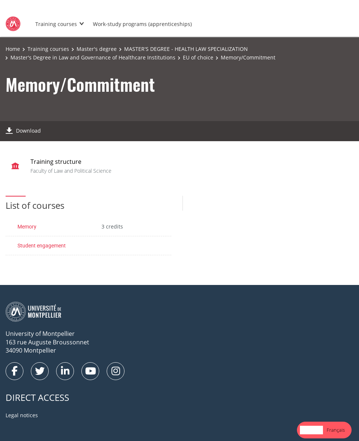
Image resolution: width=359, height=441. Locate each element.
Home (13, 48)
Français (336, 430)
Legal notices (22, 415)
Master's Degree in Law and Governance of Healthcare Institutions (92, 57)
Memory (26, 226)
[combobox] (311, 430)
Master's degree (97, 48)
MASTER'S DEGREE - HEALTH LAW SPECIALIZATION (186, 48)
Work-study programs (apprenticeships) (142, 23)
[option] (336, 430)
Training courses (56, 23)
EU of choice (198, 57)
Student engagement (41, 245)
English (311, 430)
